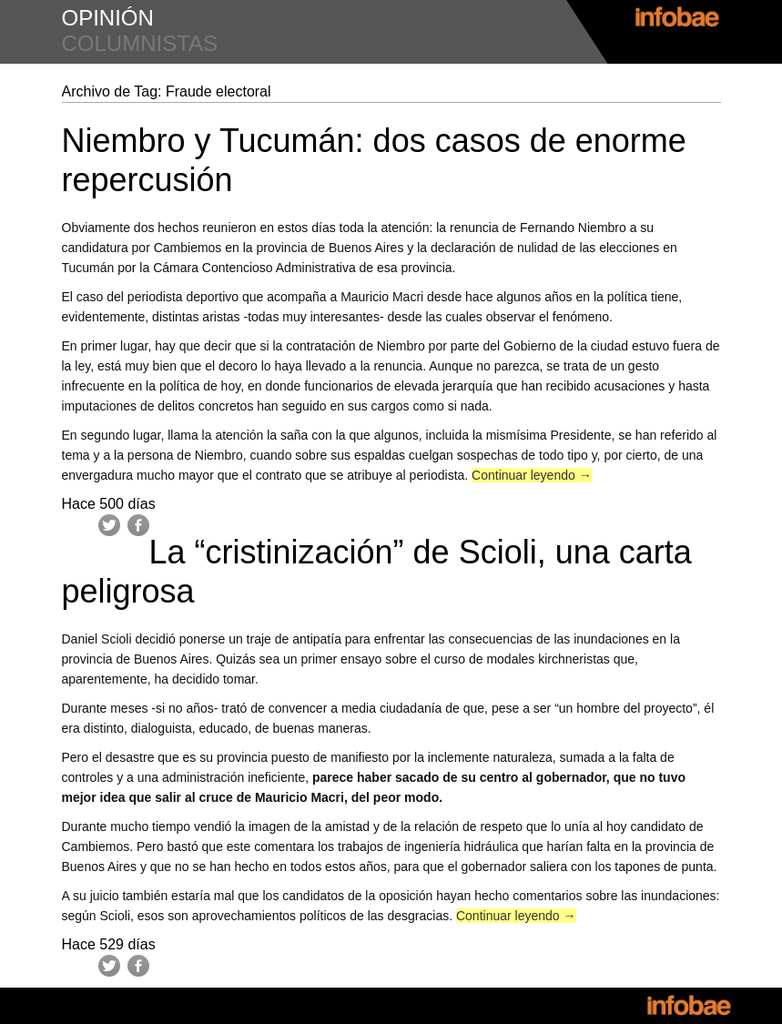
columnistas (140, 43)
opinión (108, 17)
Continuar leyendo (532, 475)
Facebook (138, 525)
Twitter (109, 525)
